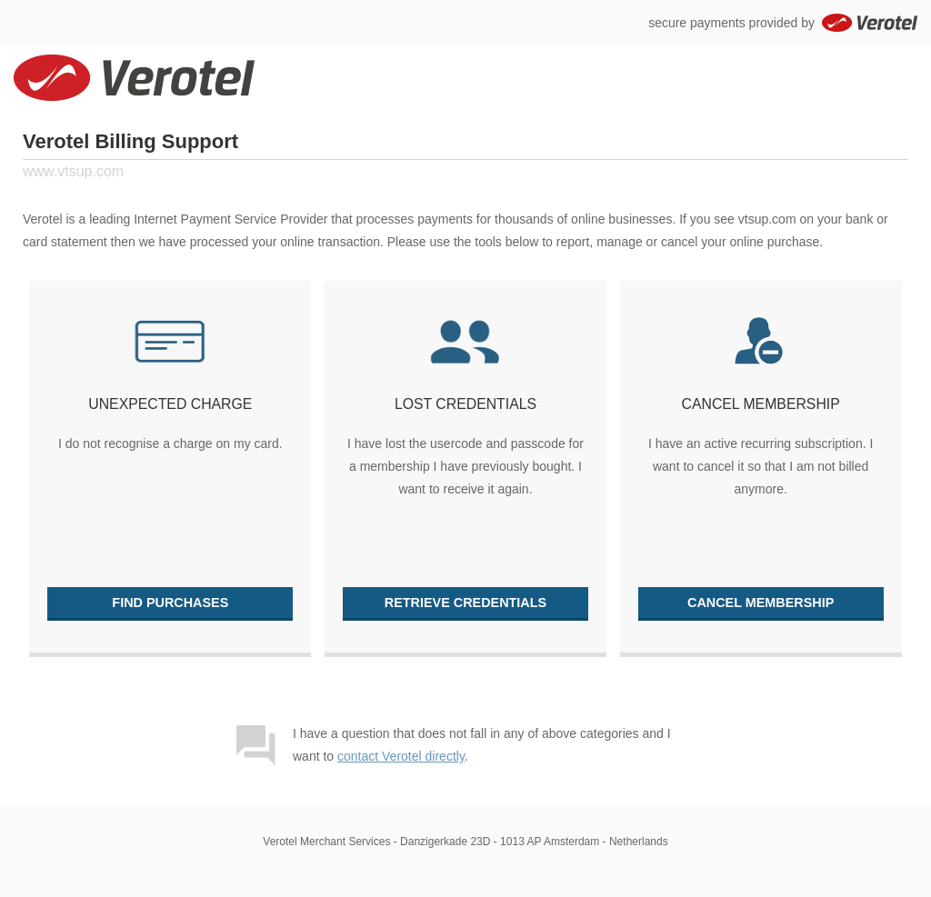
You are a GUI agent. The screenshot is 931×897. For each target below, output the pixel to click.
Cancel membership (760, 602)
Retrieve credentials (465, 602)
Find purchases (170, 602)
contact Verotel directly (401, 756)
